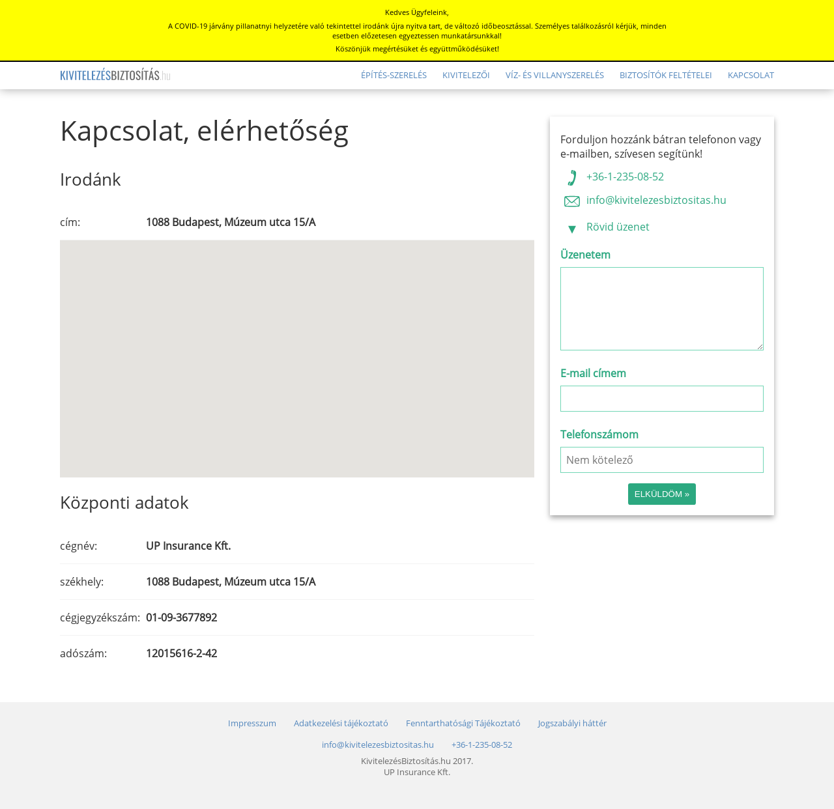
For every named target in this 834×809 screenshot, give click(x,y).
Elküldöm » (662, 494)
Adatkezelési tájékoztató (341, 723)
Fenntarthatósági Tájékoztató (463, 723)
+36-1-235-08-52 (612, 176)
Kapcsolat (751, 75)
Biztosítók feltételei (666, 75)
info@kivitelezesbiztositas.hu (643, 200)
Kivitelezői (466, 75)
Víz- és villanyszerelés (555, 75)
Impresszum (252, 723)
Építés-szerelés (394, 75)
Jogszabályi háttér (572, 723)
